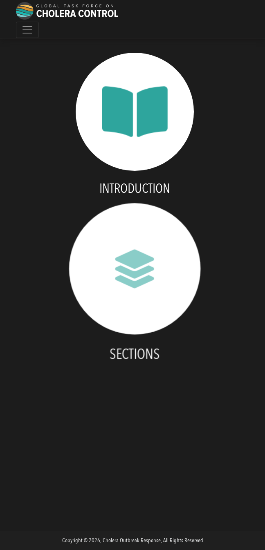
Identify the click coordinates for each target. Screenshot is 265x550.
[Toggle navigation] (27, 30)
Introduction (134, 189)
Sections (134, 356)
